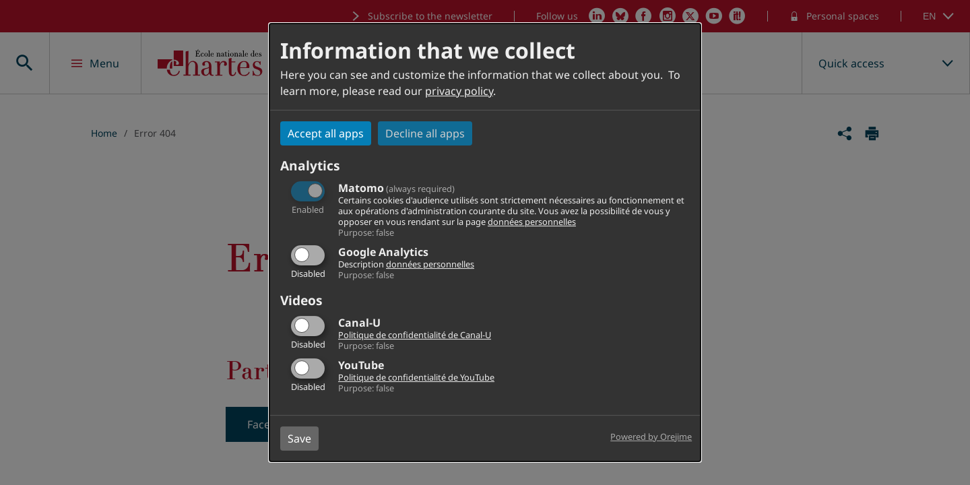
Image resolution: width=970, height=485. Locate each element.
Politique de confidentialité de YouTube (416, 377)
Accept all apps (326, 133)
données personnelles (532, 222)
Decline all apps (425, 133)
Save (299, 438)
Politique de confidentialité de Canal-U (414, 335)
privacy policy (459, 91)
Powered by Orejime (651, 436)
